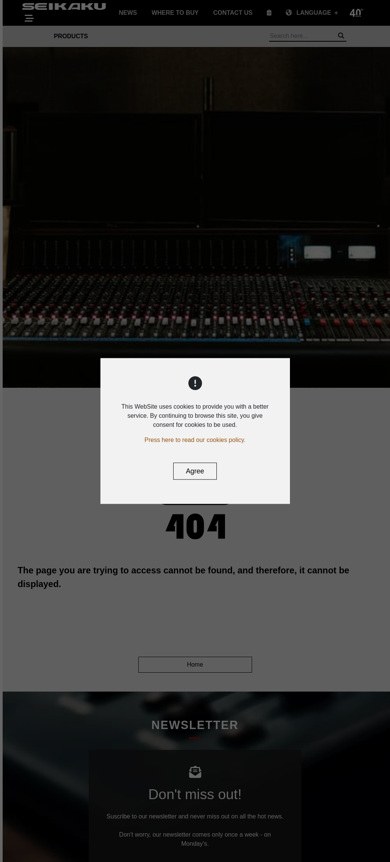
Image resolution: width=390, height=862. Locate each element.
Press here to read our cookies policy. (195, 440)
